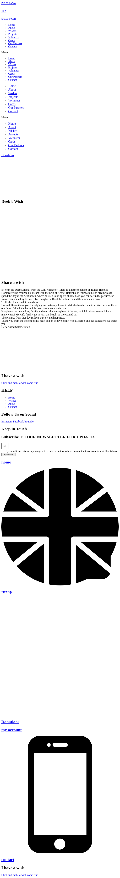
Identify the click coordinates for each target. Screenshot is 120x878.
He (3, 11)
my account (11, 730)
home (6, 462)
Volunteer (13, 37)
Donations (10, 721)
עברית (6, 592)
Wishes (12, 30)
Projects (12, 34)
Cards (11, 40)
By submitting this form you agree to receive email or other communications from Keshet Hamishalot (61, 451)
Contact (12, 46)
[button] (60, 52)
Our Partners (15, 43)
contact (7, 859)
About (11, 27)
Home (11, 24)
